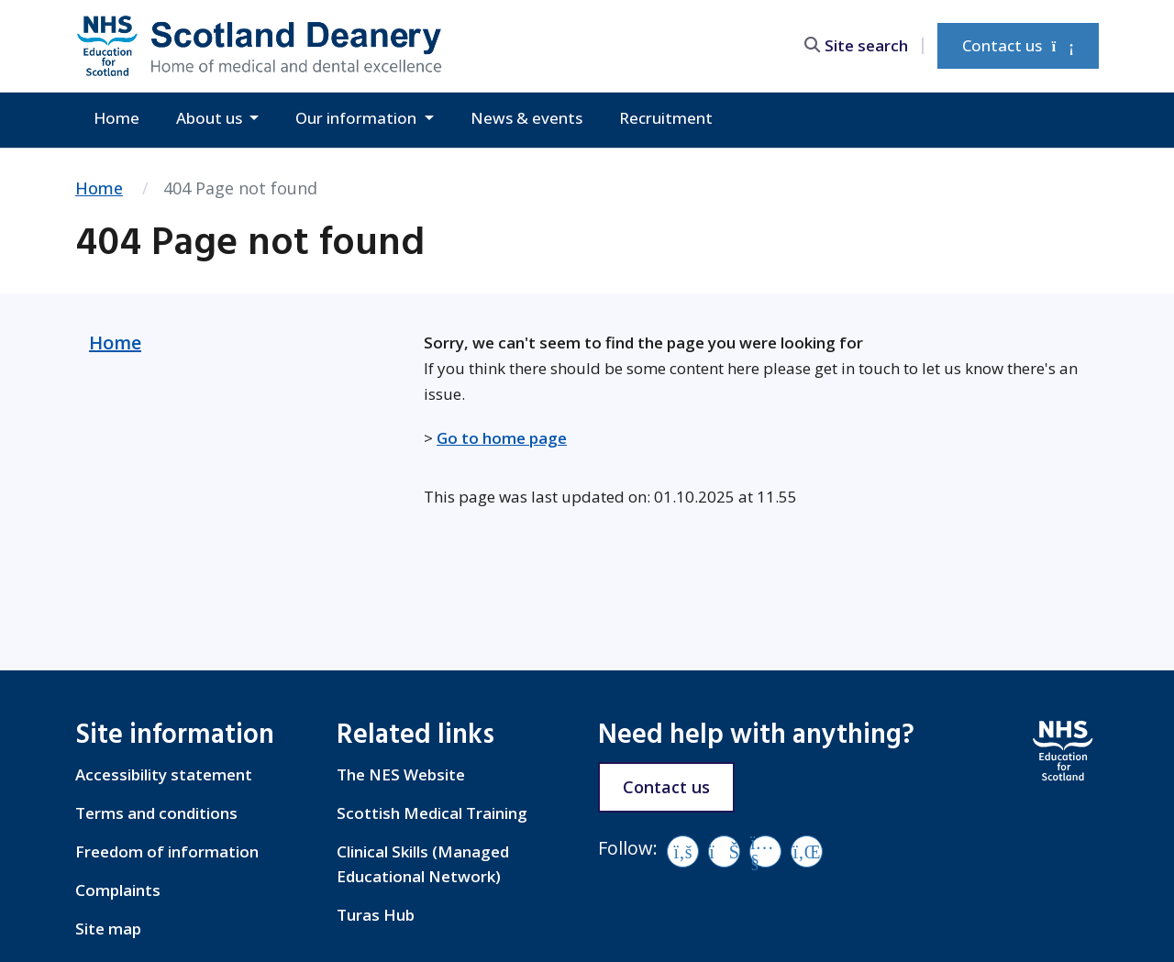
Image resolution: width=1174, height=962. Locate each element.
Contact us (1018, 45)
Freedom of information (167, 851)
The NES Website (401, 774)
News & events (526, 117)
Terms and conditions (156, 813)
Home (116, 117)
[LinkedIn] (807, 851)
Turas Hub (376, 914)
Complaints (118, 890)
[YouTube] (765, 851)
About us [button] (211, 117)
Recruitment (666, 117)
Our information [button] (357, 117)
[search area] (864, 45)
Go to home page (502, 437)
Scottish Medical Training (432, 813)
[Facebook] (683, 851)
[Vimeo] (724, 851)
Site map (108, 928)
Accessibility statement (163, 774)
